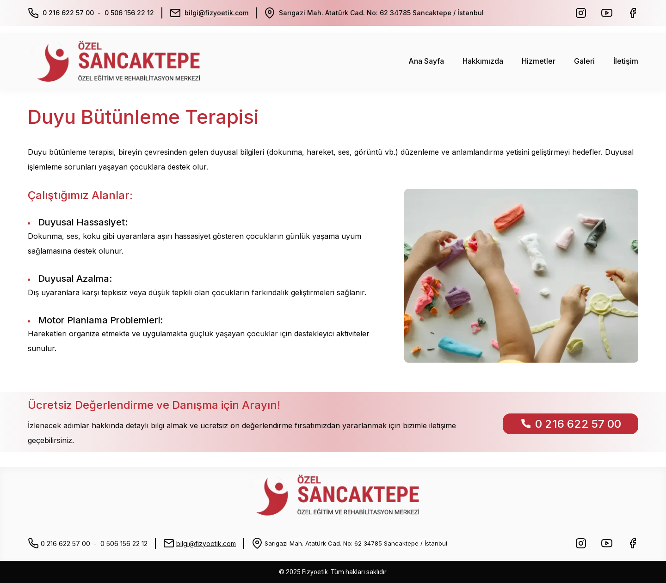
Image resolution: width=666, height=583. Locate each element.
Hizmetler (538, 61)
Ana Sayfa (426, 61)
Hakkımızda (482, 61)
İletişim (625, 61)
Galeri (584, 61)
